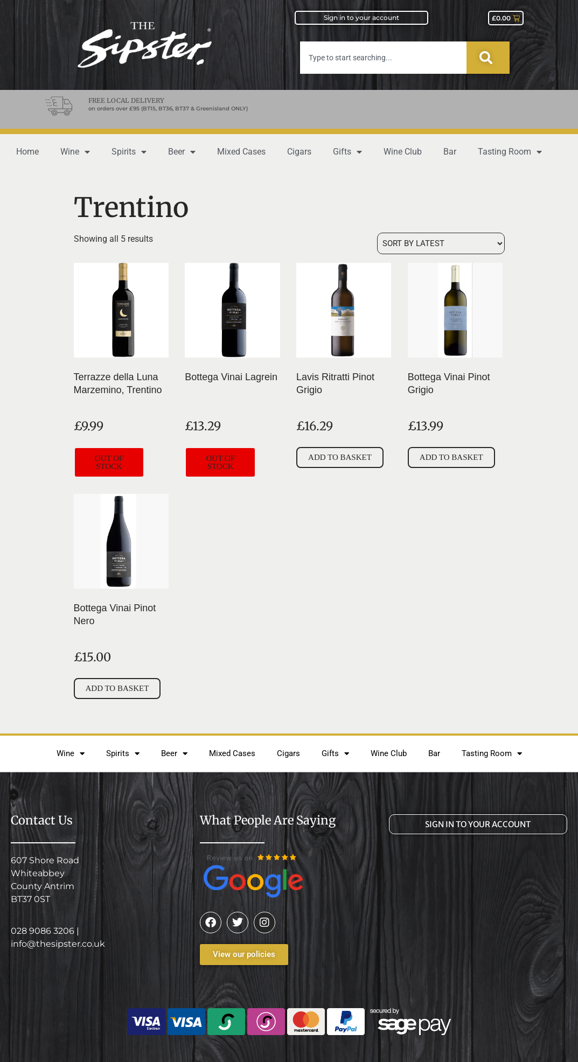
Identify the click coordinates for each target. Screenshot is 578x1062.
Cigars (299, 151)
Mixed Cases (241, 151)
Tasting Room (510, 152)
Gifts (347, 152)
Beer (182, 152)
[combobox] (383, 57)
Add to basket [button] (340, 457)
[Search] (488, 57)
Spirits (129, 152)
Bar (449, 151)
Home (27, 151)
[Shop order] (441, 243)
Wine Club (403, 151)
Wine (75, 152)
